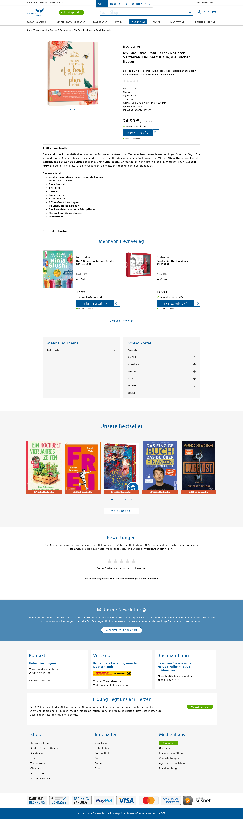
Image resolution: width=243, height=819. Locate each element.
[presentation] (43, 263)
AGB (163, 813)
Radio (98, 763)
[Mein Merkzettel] (206, 12)
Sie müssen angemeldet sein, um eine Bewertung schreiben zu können (121, 578)
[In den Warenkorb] (137, 132)
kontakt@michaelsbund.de (48, 669)
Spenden (168, 743)
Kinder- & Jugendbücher (71, 21)
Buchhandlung (168, 768)
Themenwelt (138, 21)
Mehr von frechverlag (121, 321)
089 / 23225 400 (41, 673)
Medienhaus (141, 4)
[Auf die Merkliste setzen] (155, 132)
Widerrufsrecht (102, 685)
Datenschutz (100, 813)
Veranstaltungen (169, 758)
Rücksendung (121, 685)
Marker (130, 378)
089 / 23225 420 (170, 680)
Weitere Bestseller (121, 511)
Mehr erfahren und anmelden (122, 630)
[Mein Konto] (198, 12)
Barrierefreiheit (136, 813)
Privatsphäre (117, 813)
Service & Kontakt (206, 2)
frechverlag (131, 46)
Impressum (83, 813)
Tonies (119, 21)
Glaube (157, 21)
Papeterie (132, 371)
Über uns (164, 748)
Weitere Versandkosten (107, 681)
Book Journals (53, 350)
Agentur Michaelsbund (172, 763)
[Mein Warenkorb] (214, 12)
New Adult (132, 357)
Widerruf (153, 813)
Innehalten (118, 4)
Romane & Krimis (36, 21)
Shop (101, 4)
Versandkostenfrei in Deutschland (46, 2)
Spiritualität (102, 753)
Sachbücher (100, 21)
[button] (112, 499)
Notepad (131, 393)
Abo (97, 768)
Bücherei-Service (205, 21)
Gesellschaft (102, 743)
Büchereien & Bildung (172, 753)
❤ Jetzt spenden (71, 12)
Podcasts (100, 758)
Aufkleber (132, 386)
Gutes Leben (102, 748)
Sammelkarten (134, 364)
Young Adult (133, 350)
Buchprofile (177, 21)
